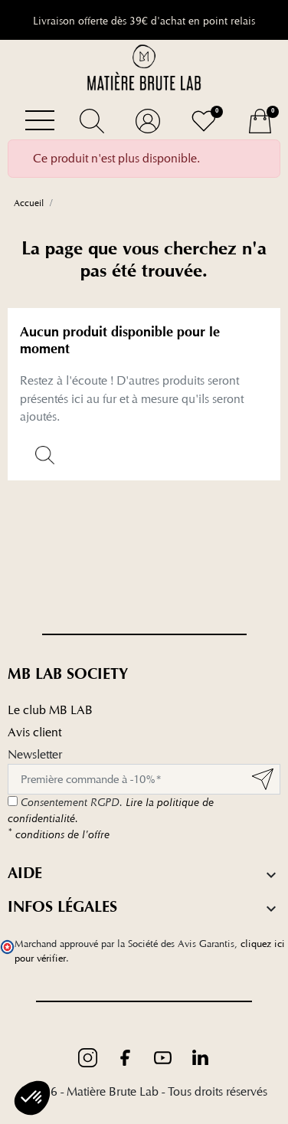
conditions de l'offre (59, 834)
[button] (91, 121)
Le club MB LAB (50, 710)
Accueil (29, 202)
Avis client (34, 732)
